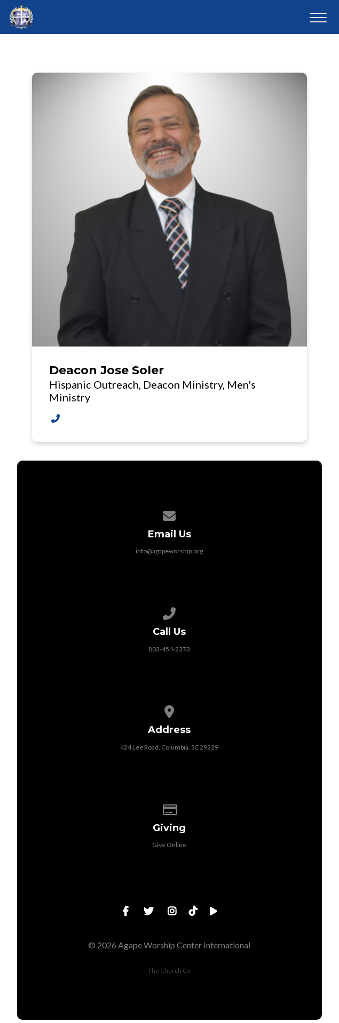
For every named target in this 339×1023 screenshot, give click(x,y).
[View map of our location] (170, 710)
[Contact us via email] (170, 514)
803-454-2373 (169, 649)
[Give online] (170, 808)
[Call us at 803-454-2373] (170, 612)
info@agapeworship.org (169, 551)
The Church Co (169, 970)
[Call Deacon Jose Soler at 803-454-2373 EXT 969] (55, 418)
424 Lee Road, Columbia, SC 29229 (169, 747)
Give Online (169, 845)
